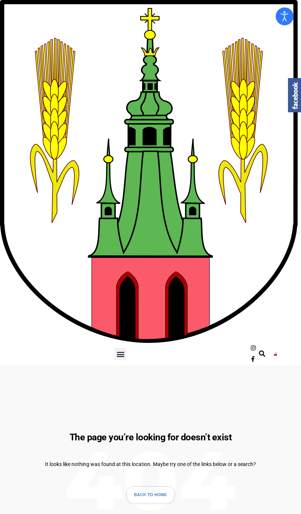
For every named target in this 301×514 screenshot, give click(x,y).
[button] (120, 352)
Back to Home (150, 491)
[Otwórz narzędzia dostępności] (285, 16)
